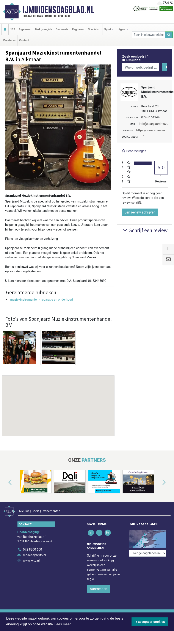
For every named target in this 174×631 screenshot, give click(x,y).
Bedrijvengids (43, 29)
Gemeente (62, 29)
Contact (24, 40)
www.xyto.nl (31, 560)
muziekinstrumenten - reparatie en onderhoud (41, 299)
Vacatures (9, 40)
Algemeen (25, 29)
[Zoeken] (169, 34)
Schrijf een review (145, 230)
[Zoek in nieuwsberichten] (148, 34)
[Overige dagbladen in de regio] (147, 553)
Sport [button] (107, 29)
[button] (58, 401)
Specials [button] (93, 29)
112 (12, 29)
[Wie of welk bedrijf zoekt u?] (140, 67)
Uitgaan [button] (121, 29)
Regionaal (78, 29)
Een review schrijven (139, 212)
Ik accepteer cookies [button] (150, 621)
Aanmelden (98, 589)
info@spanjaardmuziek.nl (156, 124)
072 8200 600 (32, 549)
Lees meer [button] (63, 624)
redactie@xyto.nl (34, 555)
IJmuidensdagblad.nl (58, 10)
